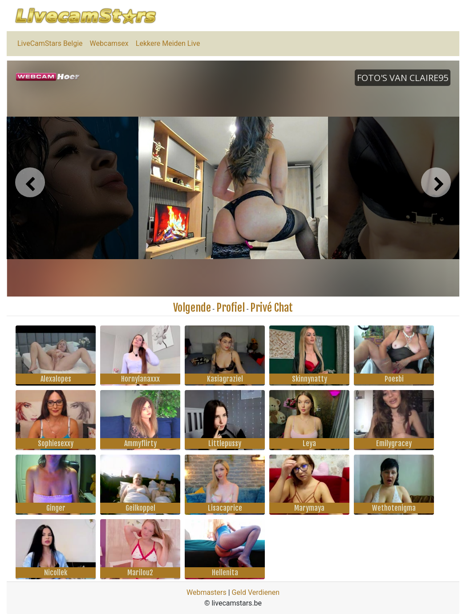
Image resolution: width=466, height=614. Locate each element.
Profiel (230, 307)
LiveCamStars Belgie (50, 43)
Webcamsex (109, 43)
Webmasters (206, 592)
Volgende (192, 307)
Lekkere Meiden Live (168, 43)
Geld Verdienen (256, 592)
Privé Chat (271, 307)
